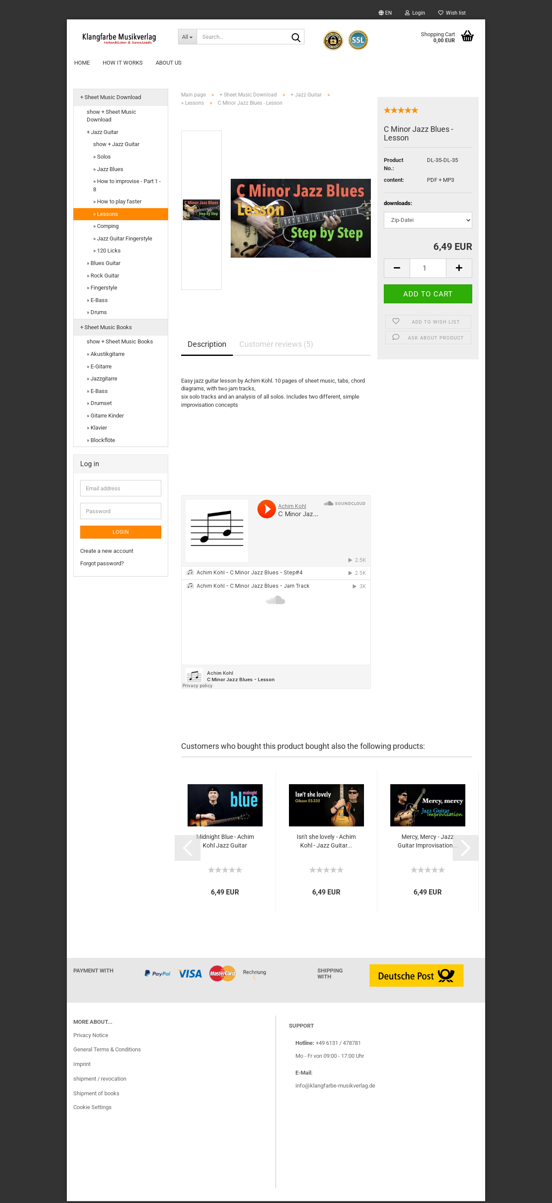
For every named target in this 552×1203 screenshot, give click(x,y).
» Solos (102, 158)
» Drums (97, 314)
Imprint (82, 1066)
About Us (169, 62)
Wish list (452, 13)
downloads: (398, 205)
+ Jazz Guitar (102, 134)
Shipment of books (96, 1095)
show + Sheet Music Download (111, 117)
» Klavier (97, 429)
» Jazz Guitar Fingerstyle (122, 240)
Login (415, 13)
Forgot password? (102, 565)
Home (82, 62)
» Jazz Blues (108, 170)
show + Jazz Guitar (116, 146)
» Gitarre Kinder (105, 417)
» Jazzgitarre (102, 380)
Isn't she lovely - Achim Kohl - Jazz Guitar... (326, 843)
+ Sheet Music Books (106, 329)
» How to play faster (117, 203)
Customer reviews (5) (276, 345)
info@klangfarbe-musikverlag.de (335, 1087)
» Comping (106, 227)
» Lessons (105, 215)
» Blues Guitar (103, 265)
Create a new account (106, 552)
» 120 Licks (107, 252)
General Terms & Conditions (107, 1051)
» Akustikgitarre (106, 355)
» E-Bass (97, 302)
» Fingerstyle (102, 289)
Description (207, 345)
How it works (123, 62)
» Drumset (99, 405)
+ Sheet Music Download (110, 99)
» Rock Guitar (103, 277)
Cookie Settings (92, 1109)
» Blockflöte (101, 442)
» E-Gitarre (99, 368)
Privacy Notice (90, 1036)
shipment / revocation (99, 1080)
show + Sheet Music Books (120, 343)
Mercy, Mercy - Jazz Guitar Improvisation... (428, 843)
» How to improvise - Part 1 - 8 (127, 187)
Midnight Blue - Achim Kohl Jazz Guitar (225, 843)
